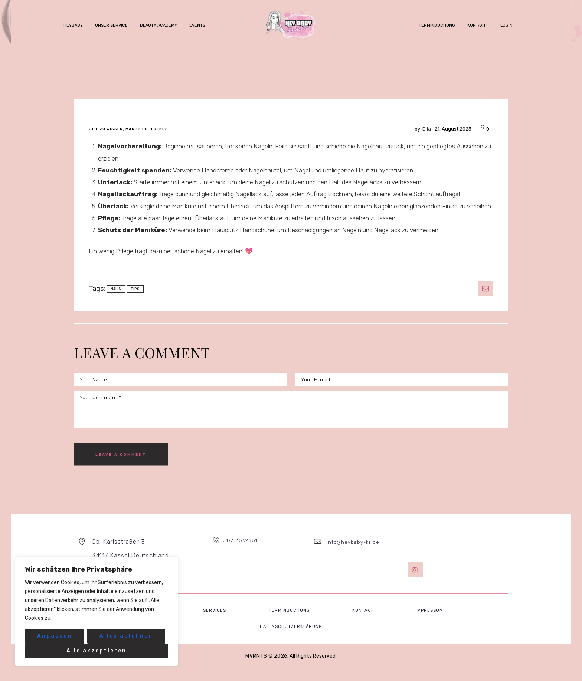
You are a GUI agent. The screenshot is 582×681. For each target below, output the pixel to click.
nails (116, 289)
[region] (96, 611)
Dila (416, 129)
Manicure (136, 129)
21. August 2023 (447, 129)
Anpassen (54, 636)
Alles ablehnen (126, 636)
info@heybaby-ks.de (352, 553)
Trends (159, 129)
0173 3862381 (241, 553)
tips (135, 289)
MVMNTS (256, 668)
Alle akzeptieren (96, 651)
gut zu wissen (106, 129)
